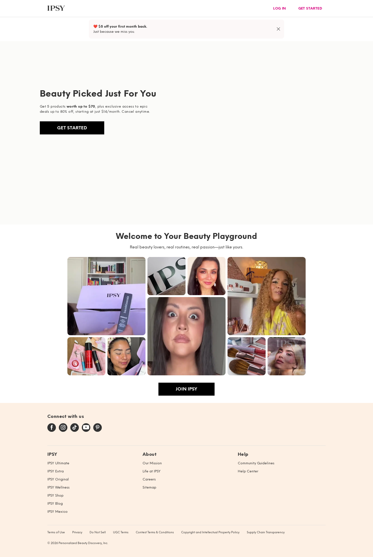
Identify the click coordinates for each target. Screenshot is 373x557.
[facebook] (51, 427)
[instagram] (63, 427)
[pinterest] (97, 427)
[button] (106, 296)
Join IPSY (186, 389)
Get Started (72, 128)
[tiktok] (74, 427)
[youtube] (86, 427)
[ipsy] (56, 8)
